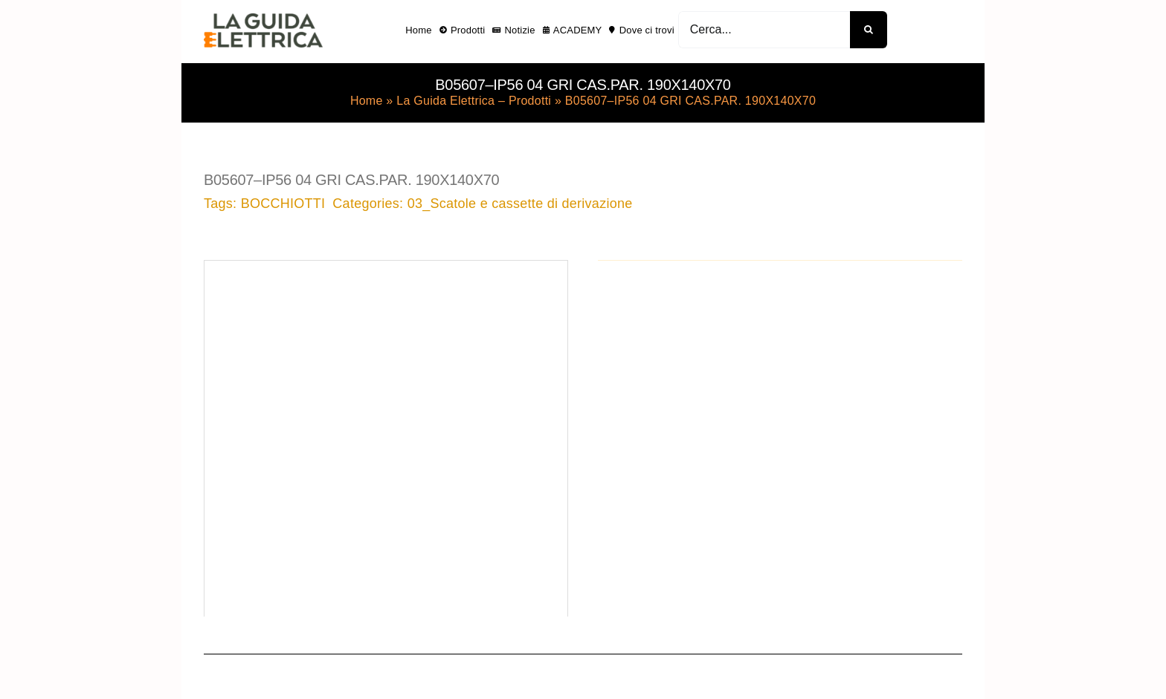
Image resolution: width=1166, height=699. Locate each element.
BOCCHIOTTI (283, 203)
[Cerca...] (764, 29)
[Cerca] (868, 29)
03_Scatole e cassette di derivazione (520, 203)
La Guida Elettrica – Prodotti (473, 100)
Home (366, 100)
